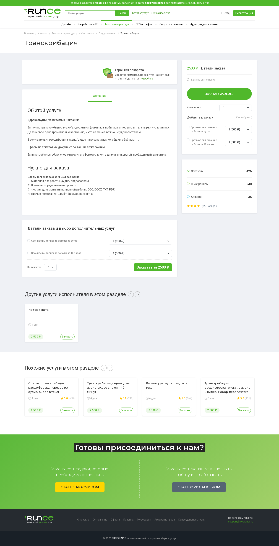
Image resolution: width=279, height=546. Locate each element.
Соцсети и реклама (171, 24)
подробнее (146, 78)
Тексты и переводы (117, 24)
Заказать (67, 336)
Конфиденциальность (191, 519)
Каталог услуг (140, 13)
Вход (225, 13)
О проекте (83, 519)
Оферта (115, 519)
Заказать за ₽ (153, 267)
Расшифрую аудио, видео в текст (166, 385)
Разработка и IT (88, 24)
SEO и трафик (144, 24)
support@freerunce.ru (240, 521)
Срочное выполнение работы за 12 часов (56, 253)
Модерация (144, 519)
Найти (122, 13)
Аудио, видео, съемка (204, 24)
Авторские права (165, 519)
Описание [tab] (99, 95)
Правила (128, 519)
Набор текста (38, 309)
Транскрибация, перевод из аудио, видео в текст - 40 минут (108, 388)
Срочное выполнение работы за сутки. (54, 240)
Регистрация (244, 13)
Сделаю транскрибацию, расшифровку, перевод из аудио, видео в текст (48, 388)
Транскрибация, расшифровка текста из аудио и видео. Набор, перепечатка (228, 388)
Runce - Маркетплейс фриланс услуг (42, 13)
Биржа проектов (160, 13)
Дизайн (66, 24)
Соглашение (100, 519)
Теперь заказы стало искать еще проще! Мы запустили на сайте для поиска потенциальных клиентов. (139, 2)
